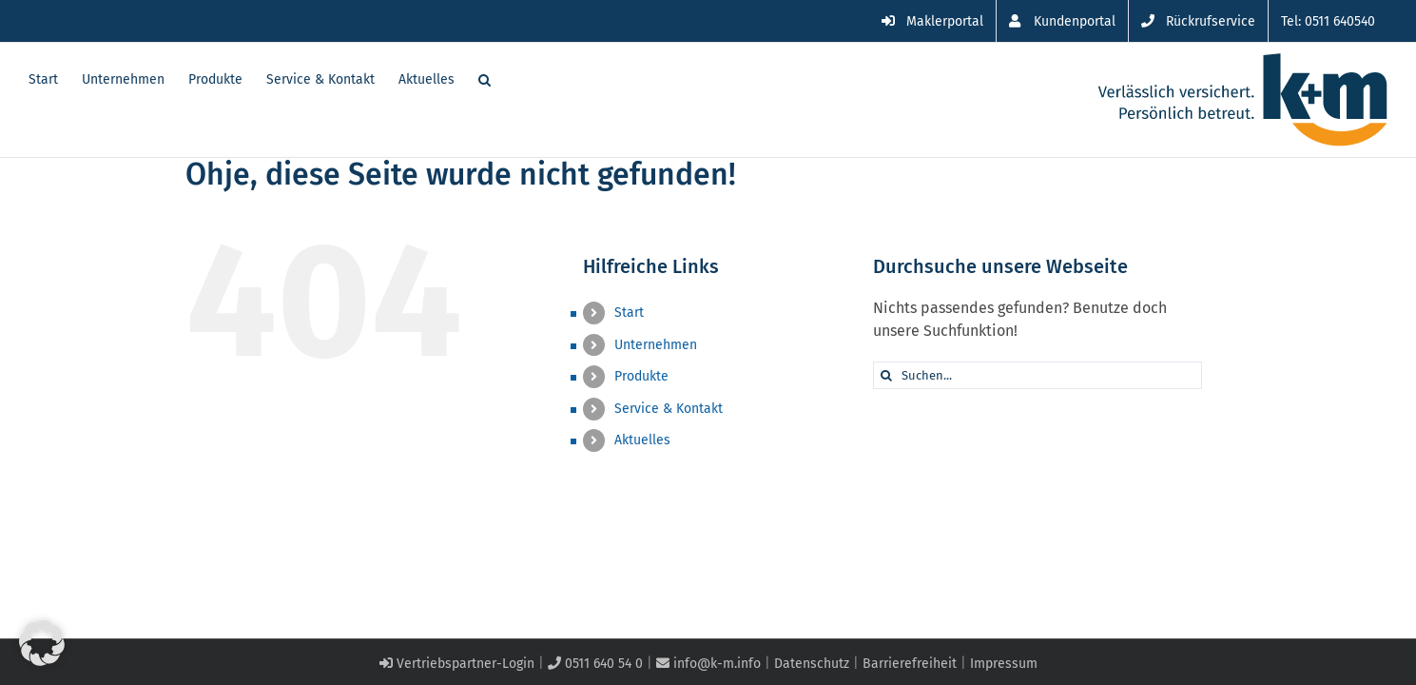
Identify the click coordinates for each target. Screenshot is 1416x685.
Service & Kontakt (668, 409)
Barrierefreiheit (910, 664)
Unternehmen (655, 345)
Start (629, 312)
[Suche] (887, 375)
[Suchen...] (1038, 375)
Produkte (641, 376)
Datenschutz (811, 664)
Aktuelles (642, 440)
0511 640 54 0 (595, 664)
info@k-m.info (708, 664)
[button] (508, 78)
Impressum (1004, 664)
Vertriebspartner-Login (456, 664)
